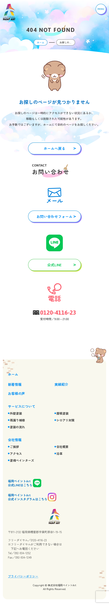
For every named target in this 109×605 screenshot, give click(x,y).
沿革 (59, 453)
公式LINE (54, 264)
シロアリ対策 (65, 420)
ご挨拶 (14, 446)
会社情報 (15, 439)
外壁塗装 (16, 413)
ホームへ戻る (54, 148)
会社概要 (62, 446)
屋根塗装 (62, 413)
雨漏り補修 (17, 420)
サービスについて (21, 406)
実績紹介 (61, 384)
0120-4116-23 (58, 313)
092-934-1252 (22, 553)
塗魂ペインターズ (22, 460)
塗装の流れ (17, 426)
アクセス (16, 453)
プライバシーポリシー (23, 576)
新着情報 (15, 384)
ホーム (40, 42)
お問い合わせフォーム (54, 216)
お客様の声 (16, 393)
